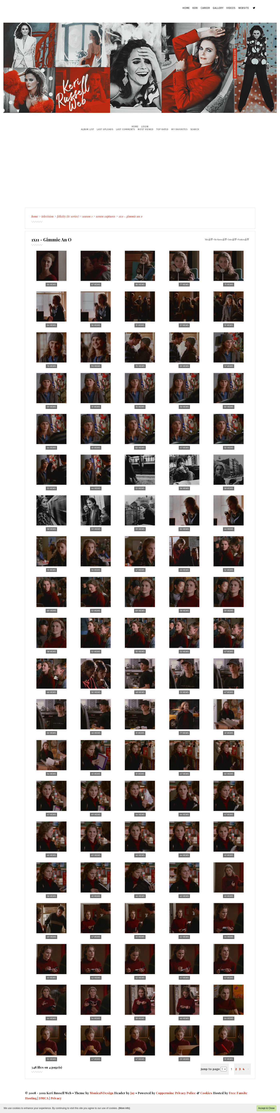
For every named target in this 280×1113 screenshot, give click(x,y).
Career (205, 8)
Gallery (218, 8)
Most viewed (146, 129)
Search (194, 129)
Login (145, 126)
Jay (132, 1093)
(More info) (124, 1108)
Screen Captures (105, 216)
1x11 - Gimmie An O (130, 216)
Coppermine (165, 1093)
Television (47, 216)
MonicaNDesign (101, 1093)
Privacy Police (185, 1093)
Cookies (206, 1093)
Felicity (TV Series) (68, 216)
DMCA (43, 1098)
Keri (195, 8)
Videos (231, 8)
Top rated (162, 129)
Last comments (125, 129)
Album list (87, 129)
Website (243, 8)
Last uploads (105, 129)
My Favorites (179, 129)
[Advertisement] (140, 169)
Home (186, 8)
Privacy (56, 1098)
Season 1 (87, 216)
